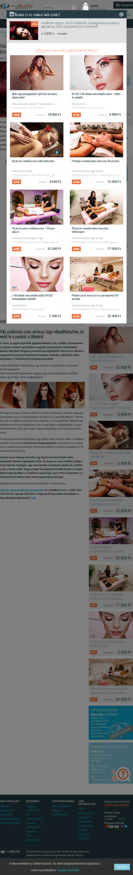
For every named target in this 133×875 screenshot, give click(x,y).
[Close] (121, 14)
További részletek (68, 870)
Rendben (122, 866)
